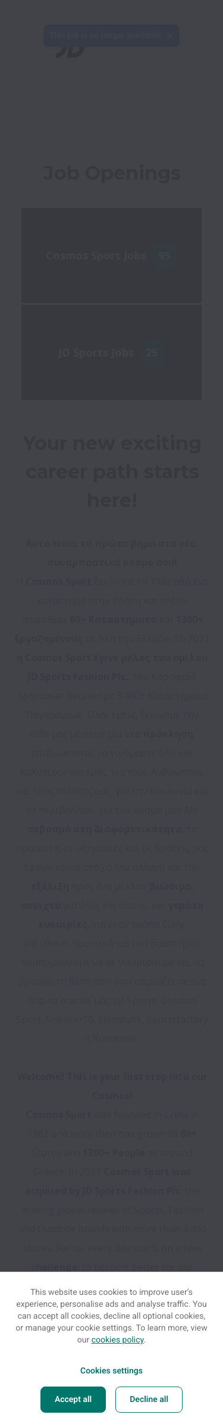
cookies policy (118, 1340)
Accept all (73, 1399)
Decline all (149, 1399)
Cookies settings (111, 1371)
